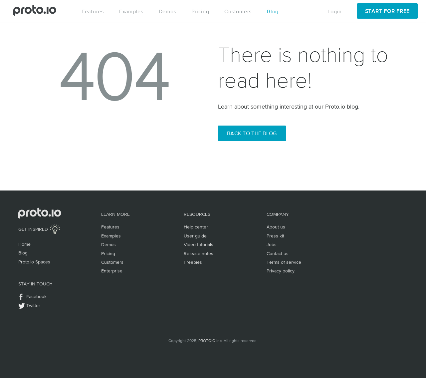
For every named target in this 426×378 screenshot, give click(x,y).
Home (24, 244)
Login (334, 11)
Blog (273, 11)
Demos (167, 11)
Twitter (33, 305)
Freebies (193, 262)
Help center (196, 226)
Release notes (198, 253)
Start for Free (387, 11)
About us (276, 226)
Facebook (36, 296)
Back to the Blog (252, 133)
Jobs (272, 244)
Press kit (275, 235)
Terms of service (284, 262)
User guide (195, 235)
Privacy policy (281, 270)
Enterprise (111, 270)
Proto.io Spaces (34, 261)
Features (93, 11)
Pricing (200, 11)
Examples (131, 11)
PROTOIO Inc (210, 340)
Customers (238, 11)
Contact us (278, 253)
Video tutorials (198, 244)
